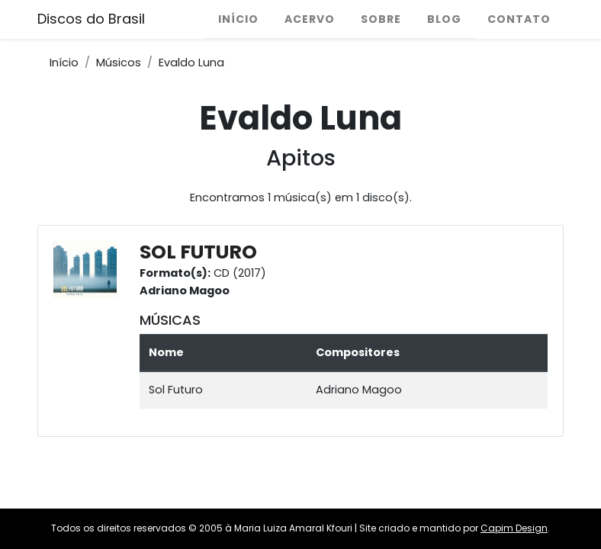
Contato (519, 19)
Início (238, 19)
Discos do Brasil (91, 18)
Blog (444, 19)
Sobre (381, 19)
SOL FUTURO (198, 252)
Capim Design (514, 528)
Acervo (309, 19)
